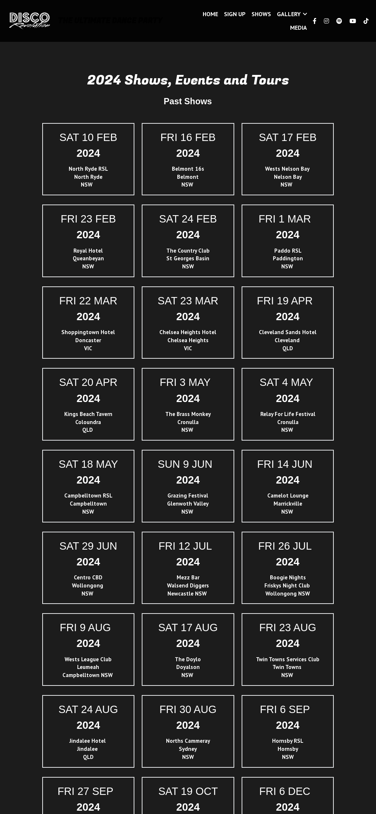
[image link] (29, 20)
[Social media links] (315, 21)
